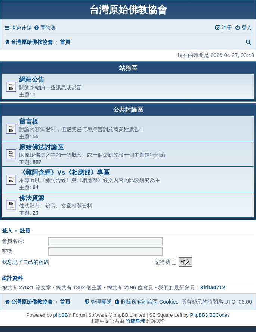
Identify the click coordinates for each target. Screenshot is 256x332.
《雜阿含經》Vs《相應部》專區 (64, 172)
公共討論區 (128, 109)
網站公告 (31, 79)
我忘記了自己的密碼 (25, 262)
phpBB (60, 315)
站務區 (128, 68)
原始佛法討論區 (41, 147)
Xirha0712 (212, 287)
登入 (7, 230)
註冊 (25, 230)
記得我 (166, 262)
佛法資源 (31, 198)
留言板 (28, 121)
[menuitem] (45, 28)
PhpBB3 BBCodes (209, 315)
